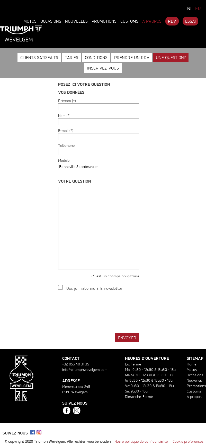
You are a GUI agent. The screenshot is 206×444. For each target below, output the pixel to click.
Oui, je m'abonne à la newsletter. (94, 288)
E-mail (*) (65, 130)
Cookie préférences (188, 441)
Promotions (104, 21)
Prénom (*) (67, 100)
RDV (172, 21)
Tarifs (71, 57)
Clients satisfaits (39, 57)
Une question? (171, 57)
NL (190, 8)
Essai (190, 21)
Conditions (96, 57)
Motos (30, 21)
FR (198, 8)
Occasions (50, 21)
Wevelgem (18, 39)
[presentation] (97, 312)
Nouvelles (76, 21)
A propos (152, 21)
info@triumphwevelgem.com (85, 369)
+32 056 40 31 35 (75, 364)
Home (191, 364)
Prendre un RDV (131, 57)
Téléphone (66, 145)
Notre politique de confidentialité (141, 441)
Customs (129, 21)
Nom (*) (64, 115)
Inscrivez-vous (103, 68)
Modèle (63, 160)
